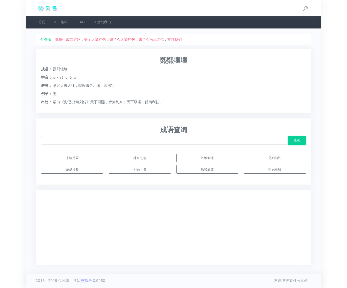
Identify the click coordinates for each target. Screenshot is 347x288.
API (81, 22)
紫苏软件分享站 (295, 280)
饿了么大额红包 (122, 39)
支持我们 (174, 39)
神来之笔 (139, 158)
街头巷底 (274, 169)
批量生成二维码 (67, 39)
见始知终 (274, 158)
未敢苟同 (72, 158)
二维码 (61, 22)
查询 (297, 140)
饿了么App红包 (151, 39)
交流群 (86, 280)
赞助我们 (103, 22)
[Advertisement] (173, 227)
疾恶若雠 (207, 169)
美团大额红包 (95, 39)
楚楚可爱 (72, 169)
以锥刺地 (207, 158)
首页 (40, 22)
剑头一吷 (139, 169)
